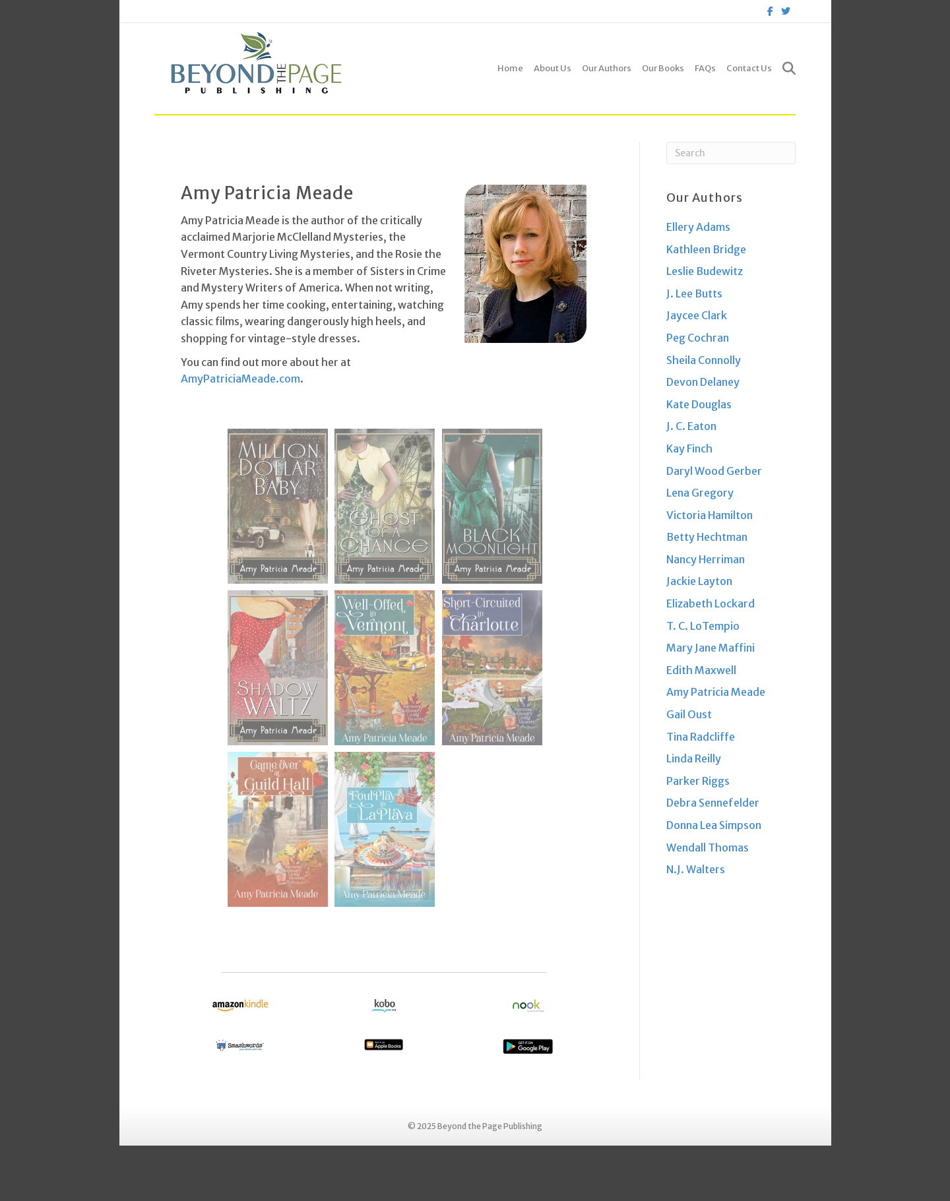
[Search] (786, 68)
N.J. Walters (695, 869)
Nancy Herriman (705, 559)
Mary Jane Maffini (710, 647)
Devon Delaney (703, 381)
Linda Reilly (693, 758)
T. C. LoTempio (703, 625)
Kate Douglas (699, 404)
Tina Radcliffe (700, 736)
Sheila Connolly (703, 360)
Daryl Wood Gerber (714, 470)
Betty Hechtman (706, 536)
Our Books (663, 68)
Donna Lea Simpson (713, 825)
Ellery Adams (698, 226)
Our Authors (606, 68)
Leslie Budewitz (704, 271)
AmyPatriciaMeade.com (240, 378)
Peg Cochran (697, 337)
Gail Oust (689, 714)
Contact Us (749, 68)
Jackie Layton (699, 581)
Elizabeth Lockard (710, 603)
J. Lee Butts (694, 293)
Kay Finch (689, 448)
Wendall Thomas (707, 847)
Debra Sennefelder (712, 802)
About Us (552, 68)
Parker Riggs (698, 780)
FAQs (705, 68)
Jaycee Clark (696, 315)
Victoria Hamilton (709, 515)
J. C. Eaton (691, 426)
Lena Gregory (700, 492)
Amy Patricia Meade (715, 691)
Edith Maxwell (701, 670)
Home (510, 68)
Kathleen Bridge (706, 249)
